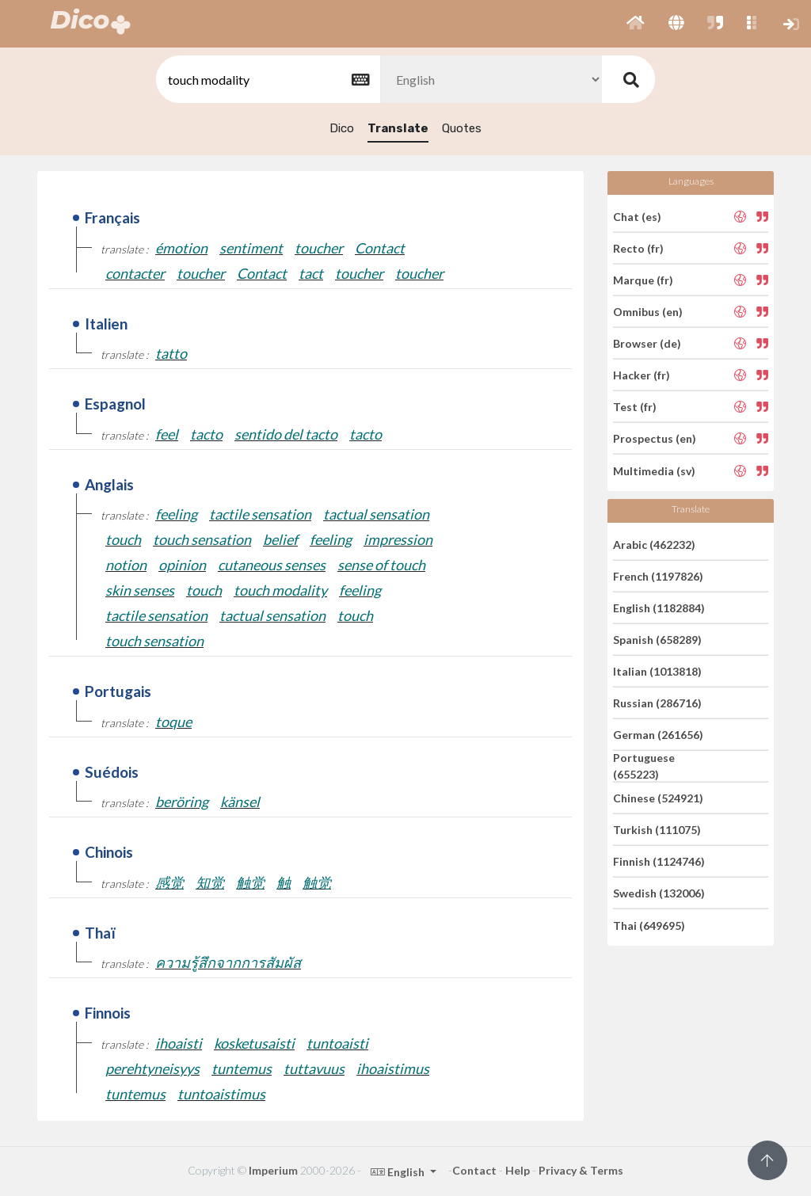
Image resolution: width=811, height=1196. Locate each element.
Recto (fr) (638, 248)
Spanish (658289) (657, 639)
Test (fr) (635, 406)
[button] (636, 24)
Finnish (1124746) (659, 861)
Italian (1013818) (657, 671)
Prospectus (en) (654, 438)
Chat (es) (637, 216)
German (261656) (658, 734)
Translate (397, 128)
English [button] (399, 1172)
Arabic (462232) (654, 543)
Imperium (273, 1170)
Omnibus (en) (648, 311)
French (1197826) (658, 576)
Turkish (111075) (657, 829)
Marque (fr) (643, 280)
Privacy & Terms (581, 1170)
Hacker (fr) (641, 375)
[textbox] (267, 79)
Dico (341, 128)
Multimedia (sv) (654, 470)
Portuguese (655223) (644, 766)
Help (517, 1170)
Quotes (462, 128)
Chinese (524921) (658, 798)
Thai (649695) (649, 924)
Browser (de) (647, 343)
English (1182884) (659, 608)
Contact (474, 1170)
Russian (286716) (657, 703)
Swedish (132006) (659, 893)
